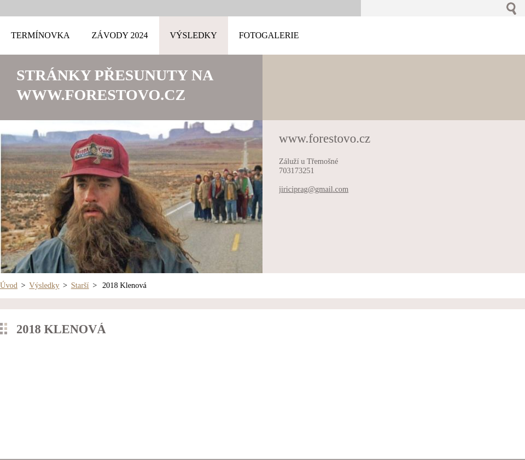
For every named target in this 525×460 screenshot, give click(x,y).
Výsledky (44, 285)
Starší (80, 285)
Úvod (9, 285)
